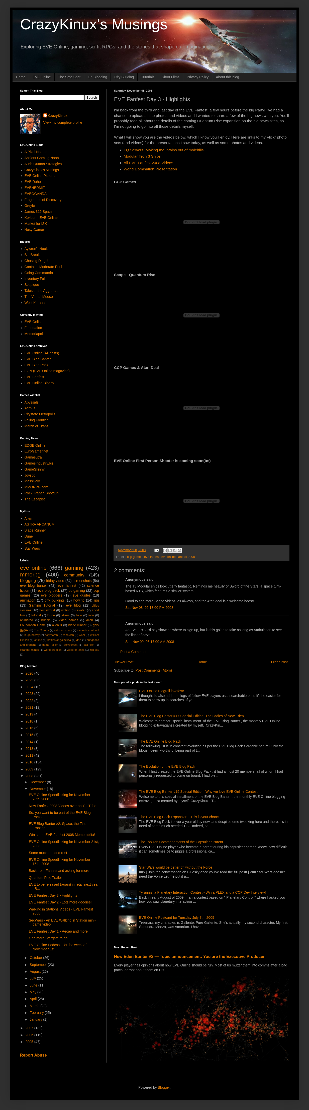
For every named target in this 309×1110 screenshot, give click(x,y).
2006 (30, 1035)
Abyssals (32, 402)
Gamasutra (33, 457)
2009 (30, 769)
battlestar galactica (59, 639)
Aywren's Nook (36, 249)
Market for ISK (36, 224)
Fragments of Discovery (43, 200)
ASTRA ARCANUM (40, 524)
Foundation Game (33, 625)
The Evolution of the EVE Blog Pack (167, 766)
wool (82, 634)
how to (78, 600)
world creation (53, 649)
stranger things (29, 649)
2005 (30, 1042)
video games (68, 620)
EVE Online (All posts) (42, 353)
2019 (30, 714)
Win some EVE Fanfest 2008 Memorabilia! (62, 835)
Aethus (30, 408)
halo (79, 615)
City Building (124, 77)
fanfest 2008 (186, 557)
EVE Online (42, 77)
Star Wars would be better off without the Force (175, 867)
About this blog (227, 77)
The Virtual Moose (39, 297)
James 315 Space (39, 212)
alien (89, 620)
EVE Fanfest (34, 377)
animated (26, 620)
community (74, 575)
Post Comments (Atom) (154, 670)
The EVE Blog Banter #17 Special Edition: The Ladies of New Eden (191, 716)
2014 (30, 742)
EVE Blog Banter (38, 359)
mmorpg (30, 574)
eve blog (73, 605)
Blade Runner (35, 530)
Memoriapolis (35, 334)
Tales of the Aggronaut (42, 291)
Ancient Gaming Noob (42, 158)
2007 (30, 1028)
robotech (68, 634)
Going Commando (39, 273)
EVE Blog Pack (36, 365)
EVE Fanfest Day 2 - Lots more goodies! (60, 902)
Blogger (164, 1087)
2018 (30, 721)
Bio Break (32, 255)
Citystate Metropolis (40, 414)
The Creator (41, 630)
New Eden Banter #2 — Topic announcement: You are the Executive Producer (189, 956)
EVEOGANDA (36, 194)
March (35, 1006)
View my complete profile (62, 122)
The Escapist (35, 499)
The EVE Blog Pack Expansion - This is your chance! (180, 817)
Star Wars (32, 548)
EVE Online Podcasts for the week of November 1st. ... (57, 947)
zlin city (94, 649)
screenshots (82, 581)
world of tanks (75, 649)
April (34, 999)
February (37, 1013)
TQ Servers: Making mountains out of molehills (164, 150)
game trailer (50, 644)
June (34, 985)
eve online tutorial (88, 630)
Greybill (30, 206)
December (38, 782)
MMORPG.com (36, 487)
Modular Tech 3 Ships (142, 156)
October (36, 958)
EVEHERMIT (35, 188)
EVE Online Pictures (40, 176)
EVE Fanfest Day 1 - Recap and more (58, 931)
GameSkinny (35, 469)
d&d (78, 639)
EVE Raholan (35, 182)
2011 (30, 755)
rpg (96, 600)
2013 (30, 749)
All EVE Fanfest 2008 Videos (148, 163)
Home (20, 77)
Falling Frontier (36, 420)
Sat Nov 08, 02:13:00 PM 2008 (149, 608)
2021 (30, 707)
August (35, 971)
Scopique (32, 285)
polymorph (51, 634)
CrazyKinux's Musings (93, 24)
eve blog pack (49, 591)
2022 (30, 701)
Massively (32, 481)
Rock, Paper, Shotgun (42, 493)
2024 (30, 687)
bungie (46, 620)
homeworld (47, 610)
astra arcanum (63, 630)
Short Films (170, 77)
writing (65, 610)
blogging (28, 580)
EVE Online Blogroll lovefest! (161, 691)
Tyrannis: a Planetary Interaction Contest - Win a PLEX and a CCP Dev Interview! (202, 892)
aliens (65, 615)
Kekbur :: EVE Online (41, 218)
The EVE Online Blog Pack (160, 741)
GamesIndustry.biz (39, 463)
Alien (28, 518)
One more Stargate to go (48, 938)
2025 (30, 680)
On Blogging (97, 77)
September (39, 965)
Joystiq (30, 475)
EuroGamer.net (36, 451)
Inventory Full (35, 279)
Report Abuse (33, 1055)
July (33, 978)
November (38, 789)
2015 (30, 735)
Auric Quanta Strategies (43, 164)
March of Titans (37, 426)
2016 (30, 728)
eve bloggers (51, 595)
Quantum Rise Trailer (45, 878)
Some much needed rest (48, 853)
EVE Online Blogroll (40, 383)
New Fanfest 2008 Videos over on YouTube (62, 806)
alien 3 (57, 625)
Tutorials (147, 77)
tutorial (36, 615)
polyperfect (70, 644)
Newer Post (124, 662)
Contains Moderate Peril (43, 267)
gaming (74, 568)
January (36, 1019)
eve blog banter (33, 585)
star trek (88, 644)
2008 (30, 776)
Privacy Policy (198, 77)
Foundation (33, 328)
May (33, 992)
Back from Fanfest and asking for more (59, 871)
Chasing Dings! (36, 261)
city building (54, 600)
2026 (30, 673)
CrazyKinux (58, 116)
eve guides (82, 595)
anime (38, 639)
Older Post (279, 662)
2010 (30, 762)
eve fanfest (152, 557)
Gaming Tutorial (42, 605)
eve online (168, 557)
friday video (55, 581)
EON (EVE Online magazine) (47, 371)
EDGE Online (35, 445)
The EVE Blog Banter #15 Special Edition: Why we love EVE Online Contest (198, 792)
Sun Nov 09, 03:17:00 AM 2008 (149, 642)
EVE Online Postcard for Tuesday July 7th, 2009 (176, 918)
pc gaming (76, 591)
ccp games (134, 557)
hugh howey (32, 634)
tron (91, 615)
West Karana (35, 303)
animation (27, 600)
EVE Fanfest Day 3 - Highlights (53, 895)
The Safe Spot (69, 77)
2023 (30, 694)
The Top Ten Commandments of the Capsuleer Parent (181, 842)
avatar (81, 610)
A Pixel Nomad (36, 152)
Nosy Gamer (34, 230)
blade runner (77, 625)
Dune (29, 536)
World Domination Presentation (150, 169)
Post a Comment (133, 652)
